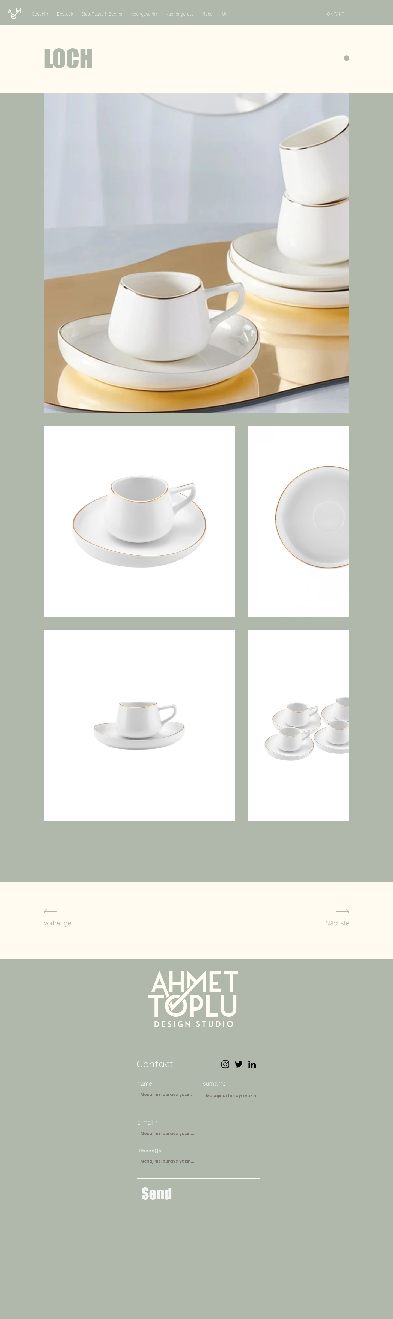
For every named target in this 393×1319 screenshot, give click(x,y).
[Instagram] (225, 1064)
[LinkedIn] (252, 1064)
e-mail (145, 1122)
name (144, 1083)
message (149, 1150)
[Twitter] (238, 1064)
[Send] (156, 1193)
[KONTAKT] (334, 13)
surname (214, 1083)
